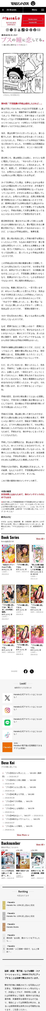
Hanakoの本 (36, 22)
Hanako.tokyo (35, 19)
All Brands (9, 10)
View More (23, 835)
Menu (38, 10)
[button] (43, 862)
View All (40, 539)
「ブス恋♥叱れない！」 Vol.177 (23, 816)
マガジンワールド (23, 3)
